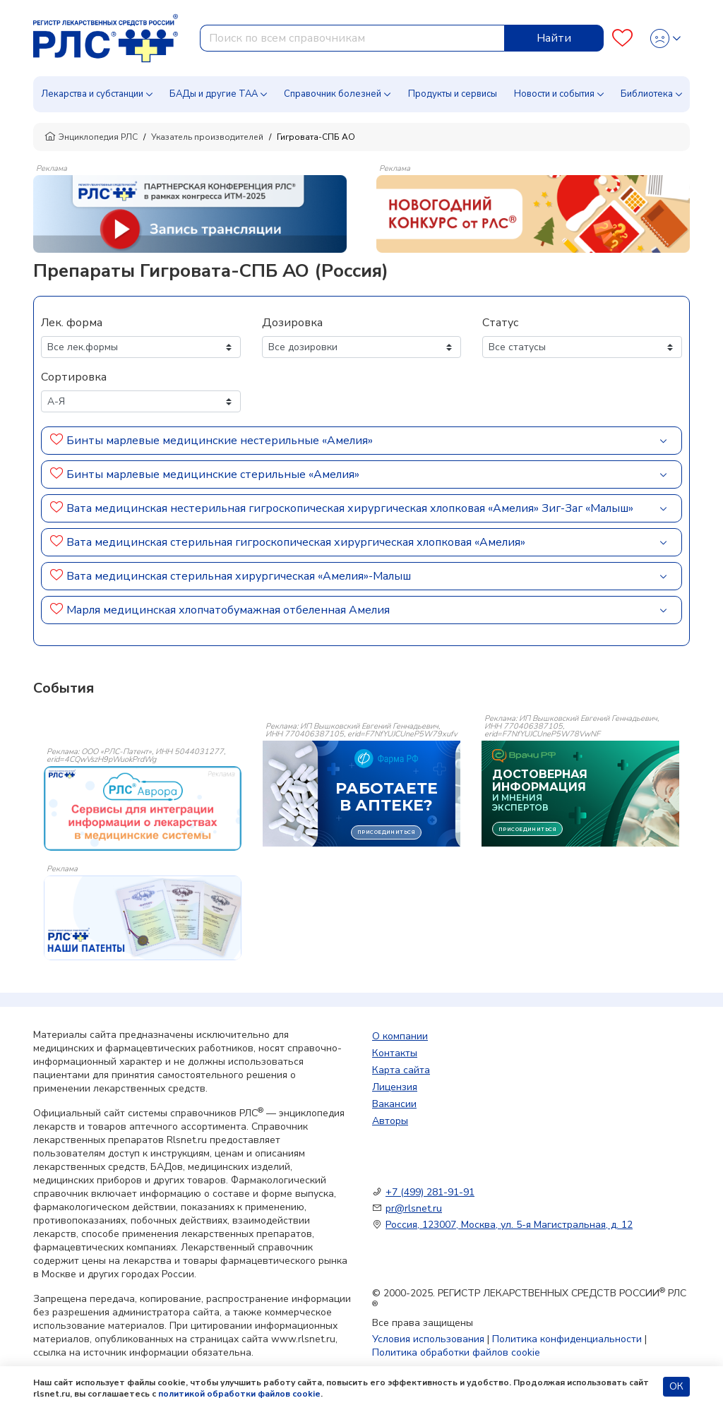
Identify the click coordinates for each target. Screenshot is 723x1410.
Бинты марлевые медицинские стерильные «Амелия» (212, 474)
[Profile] (665, 38)
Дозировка (292, 322)
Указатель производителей (207, 137)
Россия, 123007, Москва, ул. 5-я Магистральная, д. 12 (509, 1224)
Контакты (394, 1053)
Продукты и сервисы (452, 94)
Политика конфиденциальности (567, 1339)
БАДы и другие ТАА (213, 94)
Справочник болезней (332, 94)
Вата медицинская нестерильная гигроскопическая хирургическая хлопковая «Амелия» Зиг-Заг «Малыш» (349, 508)
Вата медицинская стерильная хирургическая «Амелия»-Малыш (238, 576)
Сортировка (74, 377)
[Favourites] (622, 38)
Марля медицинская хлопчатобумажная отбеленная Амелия (228, 610)
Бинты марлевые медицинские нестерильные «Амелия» (219, 440)
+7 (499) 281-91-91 (430, 1192)
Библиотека (647, 94)
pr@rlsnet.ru (414, 1208)
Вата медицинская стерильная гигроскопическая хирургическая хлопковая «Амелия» (295, 542)
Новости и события (554, 94)
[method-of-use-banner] (190, 213)
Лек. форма (71, 322)
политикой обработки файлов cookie (239, 1393)
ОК (676, 1386)
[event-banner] (142, 808)
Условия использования (428, 1339)
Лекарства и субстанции (92, 94)
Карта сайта (401, 1070)
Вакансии (394, 1104)
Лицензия (394, 1087)
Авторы (390, 1121)
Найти (554, 38)
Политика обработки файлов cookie (456, 1352)
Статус (500, 322)
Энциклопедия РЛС (91, 137)
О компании (400, 1036)
